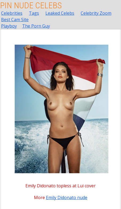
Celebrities (11, 13)
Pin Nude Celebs (31, 5)
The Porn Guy (36, 26)
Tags (34, 13)
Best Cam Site (15, 19)
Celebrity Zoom (96, 13)
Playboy (9, 26)
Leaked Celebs (59, 13)
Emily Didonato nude (66, 197)
